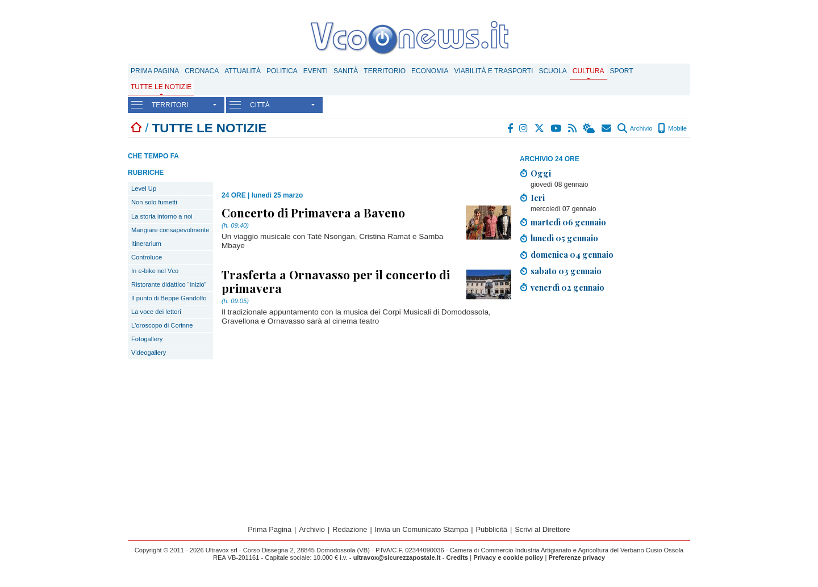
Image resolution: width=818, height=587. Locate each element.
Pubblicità (491, 529)
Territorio (385, 71)
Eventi (315, 71)
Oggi (541, 173)
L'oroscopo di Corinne (162, 325)
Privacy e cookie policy (508, 557)
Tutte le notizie (161, 87)
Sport (621, 71)
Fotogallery (146, 339)
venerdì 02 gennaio (567, 287)
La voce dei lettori (156, 311)
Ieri (538, 197)
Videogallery (148, 352)
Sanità (345, 71)
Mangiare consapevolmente (170, 230)
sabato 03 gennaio (566, 270)
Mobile (672, 128)
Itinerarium (146, 243)
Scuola (552, 71)
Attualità (242, 71)
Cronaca (202, 71)
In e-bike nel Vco (154, 270)
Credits (457, 557)
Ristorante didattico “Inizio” (168, 284)
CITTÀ (260, 105)
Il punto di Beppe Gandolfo (169, 298)
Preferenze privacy (576, 557)
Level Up (143, 188)
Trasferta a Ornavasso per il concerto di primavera (336, 281)
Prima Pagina (155, 71)
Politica (282, 71)
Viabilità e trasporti (493, 71)
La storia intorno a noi (162, 216)
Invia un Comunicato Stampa (421, 529)
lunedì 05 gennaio (564, 238)
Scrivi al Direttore (542, 529)
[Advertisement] (605, 381)
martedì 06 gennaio (568, 222)
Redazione (349, 529)
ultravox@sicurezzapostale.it (397, 557)
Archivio (634, 128)
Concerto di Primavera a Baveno (313, 212)
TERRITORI (170, 105)
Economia (429, 71)
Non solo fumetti (154, 202)
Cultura (588, 71)
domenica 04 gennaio (572, 254)
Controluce (146, 257)
